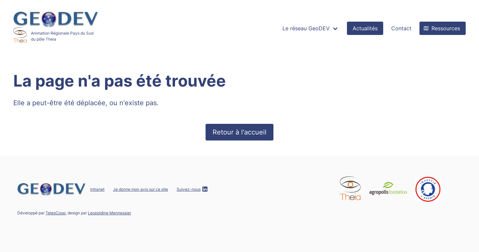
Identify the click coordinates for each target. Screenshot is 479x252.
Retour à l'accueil (239, 132)
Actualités (365, 28)
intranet (97, 189)
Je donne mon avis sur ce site (140, 189)
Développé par (41, 212)
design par (99, 212)
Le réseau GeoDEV (306, 28)
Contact (401, 28)
